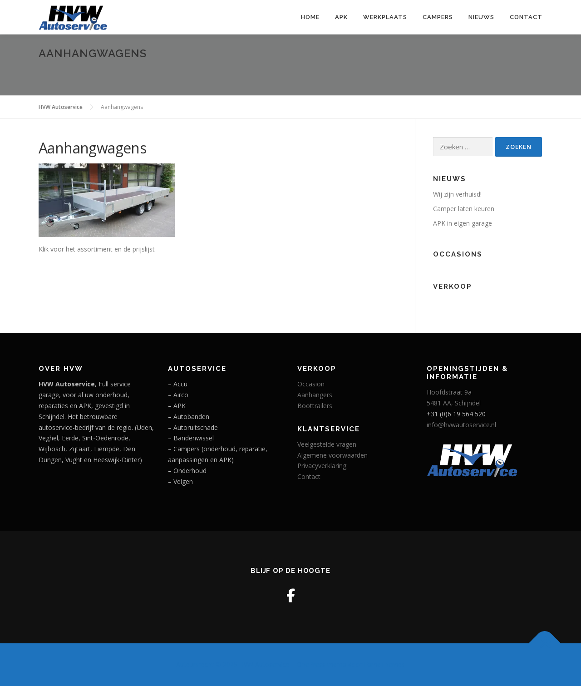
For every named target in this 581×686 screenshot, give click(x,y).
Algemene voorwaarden (332, 455)
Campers (438, 17)
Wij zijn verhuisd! (457, 194)
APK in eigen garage (462, 223)
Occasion (311, 384)
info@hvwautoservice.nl (461, 424)
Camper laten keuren (463, 208)
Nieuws (481, 17)
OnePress (311, 664)
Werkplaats (385, 17)
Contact (526, 17)
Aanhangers (314, 394)
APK (341, 17)
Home (310, 17)
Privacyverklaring (321, 465)
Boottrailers (314, 405)
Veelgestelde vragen (326, 444)
